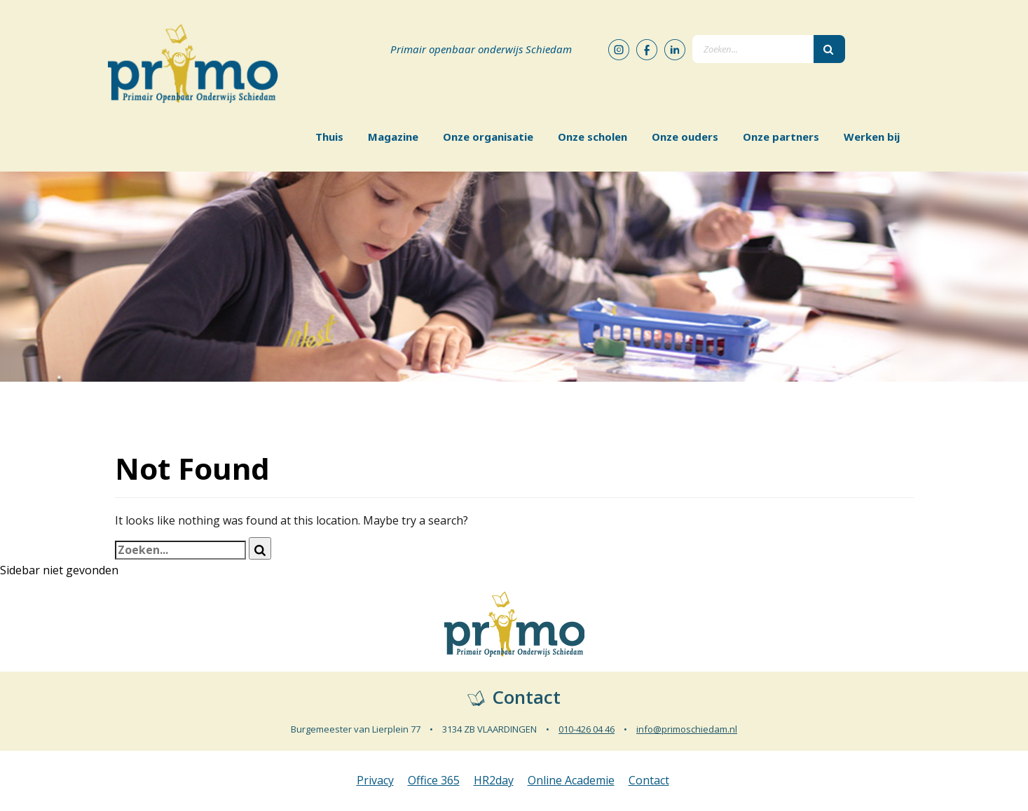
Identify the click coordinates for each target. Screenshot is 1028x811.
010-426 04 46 (586, 729)
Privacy (375, 780)
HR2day (494, 780)
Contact (649, 780)
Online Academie (571, 780)
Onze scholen (592, 137)
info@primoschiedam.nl (686, 729)
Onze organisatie (488, 137)
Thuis (329, 137)
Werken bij (872, 137)
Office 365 (434, 780)
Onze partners (781, 137)
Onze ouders (685, 137)
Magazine (393, 137)
